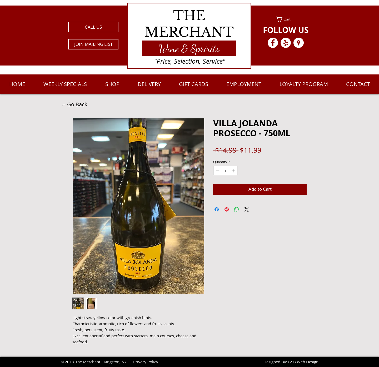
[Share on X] (246, 209)
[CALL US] (93, 27)
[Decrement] (217, 170)
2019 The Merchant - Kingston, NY (96, 361)
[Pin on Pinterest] (226, 209)
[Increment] (234, 170)
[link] (286, 19)
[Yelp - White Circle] (286, 43)
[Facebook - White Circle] (273, 43)
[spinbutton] (225, 170)
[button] (93, 44)
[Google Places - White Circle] (298, 43)
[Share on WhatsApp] (236, 209)
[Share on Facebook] (216, 209)
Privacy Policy (145, 361)
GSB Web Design (303, 361)
